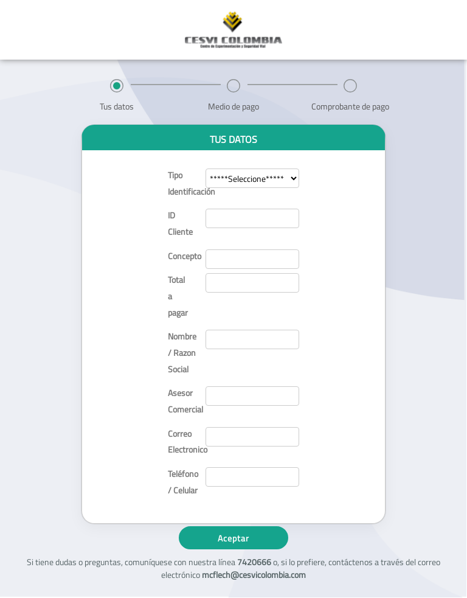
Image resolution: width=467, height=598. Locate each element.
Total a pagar (178, 295)
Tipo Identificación (182, 183)
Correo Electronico (182, 441)
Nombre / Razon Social (182, 352)
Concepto (182, 255)
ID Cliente (180, 223)
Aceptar (233, 538)
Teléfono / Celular (182, 481)
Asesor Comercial (182, 400)
